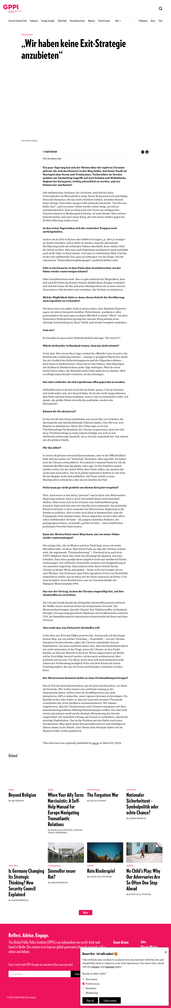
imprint (109, 966)
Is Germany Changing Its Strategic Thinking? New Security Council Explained (26, 883)
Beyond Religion (22, 795)
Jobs (143, 941)
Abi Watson (17, 800)
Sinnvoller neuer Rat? (62, 874)
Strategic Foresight (48, 20)
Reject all (90, 1000)
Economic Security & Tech (18, 20)
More (85, 913)
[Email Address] (40, 974)
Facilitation (34, 20)
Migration (91, 20)
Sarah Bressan (137, 818)
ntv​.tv (95, 743)
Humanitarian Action (77, 20)
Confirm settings (109, 1000)
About (153, 20)
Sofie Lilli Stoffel (62, 830)
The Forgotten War (102, 795)
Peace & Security (104, 20)
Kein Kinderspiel (101, 871)
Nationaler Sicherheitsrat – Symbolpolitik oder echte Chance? (142, 804)
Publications (143, 20)
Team (160, 20)
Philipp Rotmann (51, 151)
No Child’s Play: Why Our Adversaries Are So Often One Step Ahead (143, 880)
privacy (95, 966)
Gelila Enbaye (98, 800)
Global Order (62, 20)
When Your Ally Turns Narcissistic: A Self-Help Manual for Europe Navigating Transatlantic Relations (66, 809)
